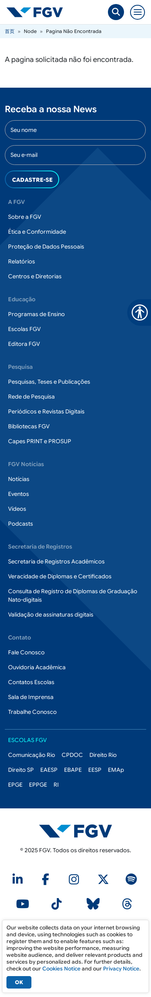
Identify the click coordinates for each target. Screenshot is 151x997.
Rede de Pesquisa (31, 396)
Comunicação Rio (31, 755)
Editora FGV (24, 343)
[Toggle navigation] (137, 12)
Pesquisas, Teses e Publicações (49, 381)
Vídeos (17, 508)
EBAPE (73, 769)
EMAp (116, 769)
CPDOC (72, 755)
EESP (94, 769)
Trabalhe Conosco (32, 711)
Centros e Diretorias (35, 276)
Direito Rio (103, 755)
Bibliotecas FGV (29, 426)
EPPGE (38, 784)
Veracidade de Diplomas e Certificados (60, 576)
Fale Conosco (26, 652)
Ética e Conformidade (37, 231)
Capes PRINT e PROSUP (39, 441)
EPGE (15, 784)
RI (56, 784)
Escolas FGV (24, 329)
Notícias (18, 479)
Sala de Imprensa (31, 697)
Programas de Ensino (36, 314)
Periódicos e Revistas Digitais (46, 411)
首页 (9, 31)
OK (19, 982)
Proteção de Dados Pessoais (46, 246)
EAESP (49, 769)
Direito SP (21, 769)
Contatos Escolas (31, 682)
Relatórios (21, 261)
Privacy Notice (121, 968)
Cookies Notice (61, 968)
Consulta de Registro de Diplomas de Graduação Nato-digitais (72, 595)
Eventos (18, 493)
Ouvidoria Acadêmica (37, 667)
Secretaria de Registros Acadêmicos (56, 561)
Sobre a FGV (24, 216)
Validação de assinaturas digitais (50, 614)
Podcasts (20, 523)
